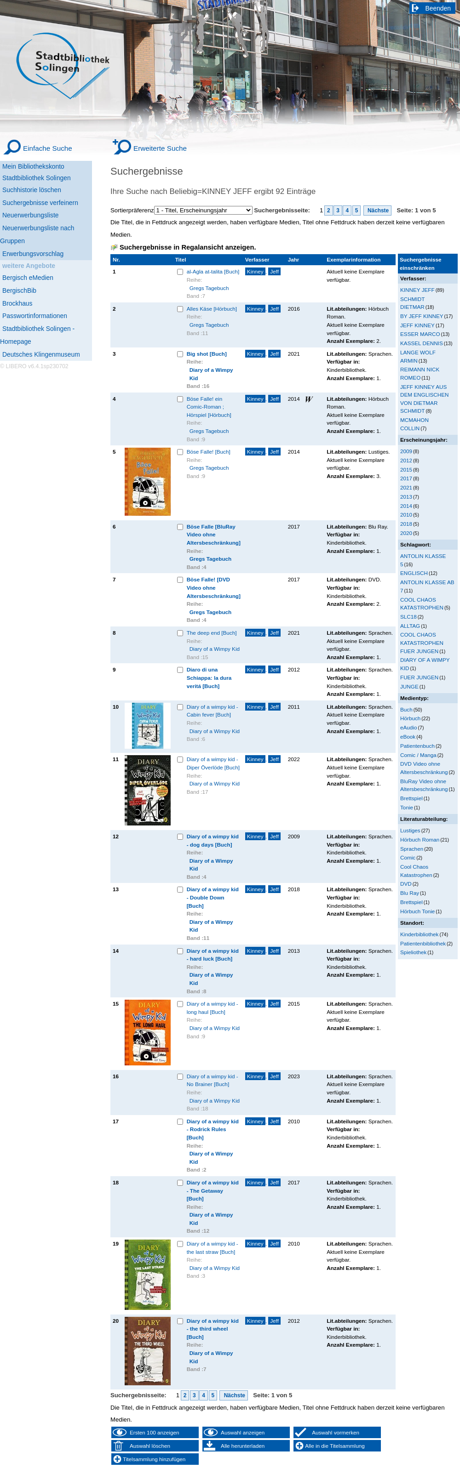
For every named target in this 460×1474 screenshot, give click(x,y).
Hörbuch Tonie (417, 911)
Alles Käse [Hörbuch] (212, 309)
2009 (406, 451)
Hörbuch (410, 718)
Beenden (438, 8)
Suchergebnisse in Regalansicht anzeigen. (188, 247)
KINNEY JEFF (417, 290)
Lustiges (410, 830)
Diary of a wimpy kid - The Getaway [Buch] (213, 1190)
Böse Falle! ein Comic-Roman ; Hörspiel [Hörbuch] (209, 407)
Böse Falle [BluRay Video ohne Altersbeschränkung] (214, 535)
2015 (406, 469)
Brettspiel (411, 798)
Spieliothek (413, 952)
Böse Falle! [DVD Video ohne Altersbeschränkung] (214, 587)
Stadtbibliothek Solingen (36, 178)
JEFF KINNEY (417, 325)
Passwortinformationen (34, 315)
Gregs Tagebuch (209, 288)
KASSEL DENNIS (421, 343)
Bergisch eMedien (27, 277)
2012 (406, 460)
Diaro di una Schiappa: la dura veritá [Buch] (209, 677)
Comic (407, 857)
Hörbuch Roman (419, 839)
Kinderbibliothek (419, 934)
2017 (406, 478)
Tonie (406, 807)
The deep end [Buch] (212, 633)
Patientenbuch (417, 746)
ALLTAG (410, 626)
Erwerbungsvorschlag (32, 253)
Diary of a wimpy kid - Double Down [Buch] (213, 897)
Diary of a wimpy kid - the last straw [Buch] (212, 1248)
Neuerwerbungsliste (30, 215)
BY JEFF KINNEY (421, 316)
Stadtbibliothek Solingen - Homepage (37, 335)
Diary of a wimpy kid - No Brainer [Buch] (212, 1080)
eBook (407, 737)
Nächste (377, 210)
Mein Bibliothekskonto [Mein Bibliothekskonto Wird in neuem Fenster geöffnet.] (33, 166)
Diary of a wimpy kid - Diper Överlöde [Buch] (213, 763)
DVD (406, 884)
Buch (406, 709)
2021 (406, 487)
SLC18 (408, 617)
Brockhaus (17, 303)
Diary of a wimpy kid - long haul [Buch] (212, 1008)
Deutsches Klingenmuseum (41, 354)
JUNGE (409, 686)
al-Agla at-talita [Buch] (213, 271)
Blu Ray (409, 893)
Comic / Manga (418, 755)
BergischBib (19, 290)
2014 (406, 506)
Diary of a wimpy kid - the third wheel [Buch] (213, 1329)
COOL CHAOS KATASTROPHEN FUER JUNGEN (421, 643)
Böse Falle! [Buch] (208, 452)
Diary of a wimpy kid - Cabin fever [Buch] (212, 711)
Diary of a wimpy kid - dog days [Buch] (213, 840)
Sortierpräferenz (132, 210)
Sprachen (411, 849)
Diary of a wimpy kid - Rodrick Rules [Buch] (213, 1129)
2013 (406, 497)
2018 (406, 524)
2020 (406, 533)
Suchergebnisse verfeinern (40, 202)
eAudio (408, 727)
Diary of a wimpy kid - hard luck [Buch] (213, 955)
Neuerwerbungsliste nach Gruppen (37, 234)
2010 (406, 515)
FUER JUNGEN (419, 677)
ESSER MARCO (420, 334)
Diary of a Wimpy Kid (211, 374)
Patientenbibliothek (423, 943)
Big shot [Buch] (207, 354)
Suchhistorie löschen (31, 189)
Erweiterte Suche (160, 148)
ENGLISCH (414, 573)
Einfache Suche (47, 148)
